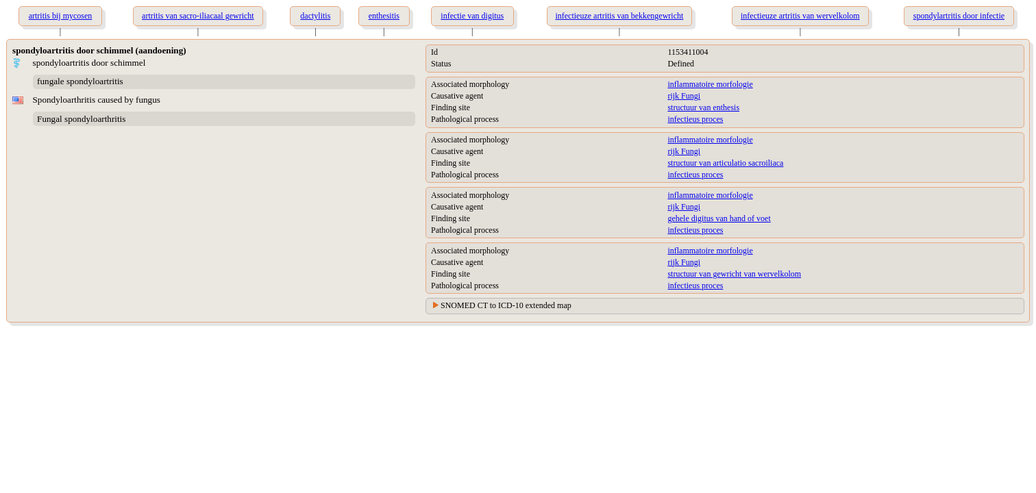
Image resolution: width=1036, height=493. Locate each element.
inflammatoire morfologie (709, 84)
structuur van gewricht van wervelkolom (734, 274)
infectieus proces (695, 119)
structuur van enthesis (703, 107)
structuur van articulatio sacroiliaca (725, 163)
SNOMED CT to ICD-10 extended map (506, 305)
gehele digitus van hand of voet (718, 218)
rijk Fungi (683, 96)
